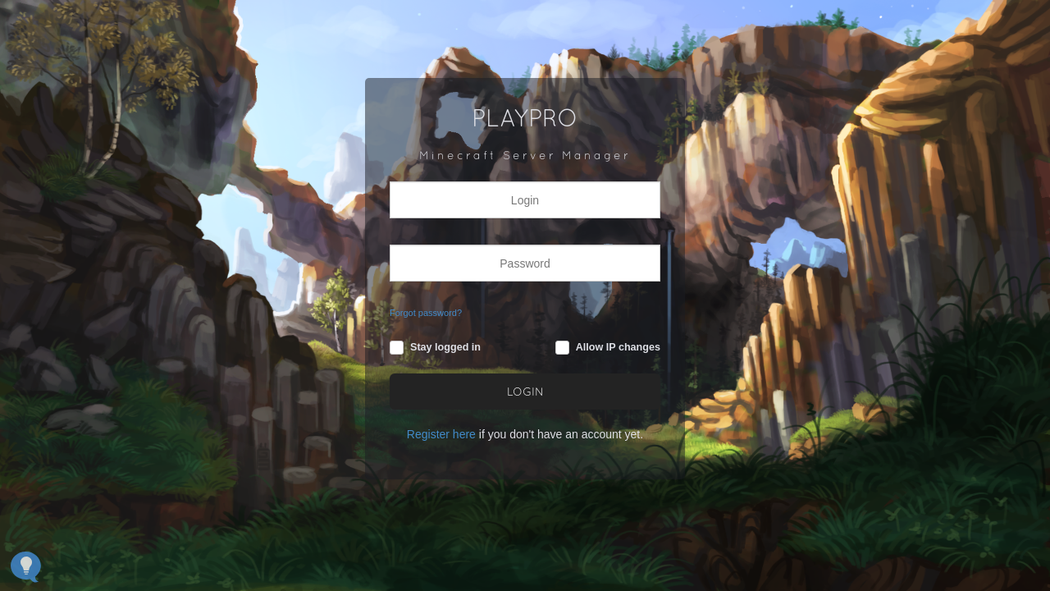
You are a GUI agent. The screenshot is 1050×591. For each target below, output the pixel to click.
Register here (441, 434)
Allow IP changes (618, 347)
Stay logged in (445, 347)
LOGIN (525, 392)
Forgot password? (426, 313)
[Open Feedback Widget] (26, 567)
